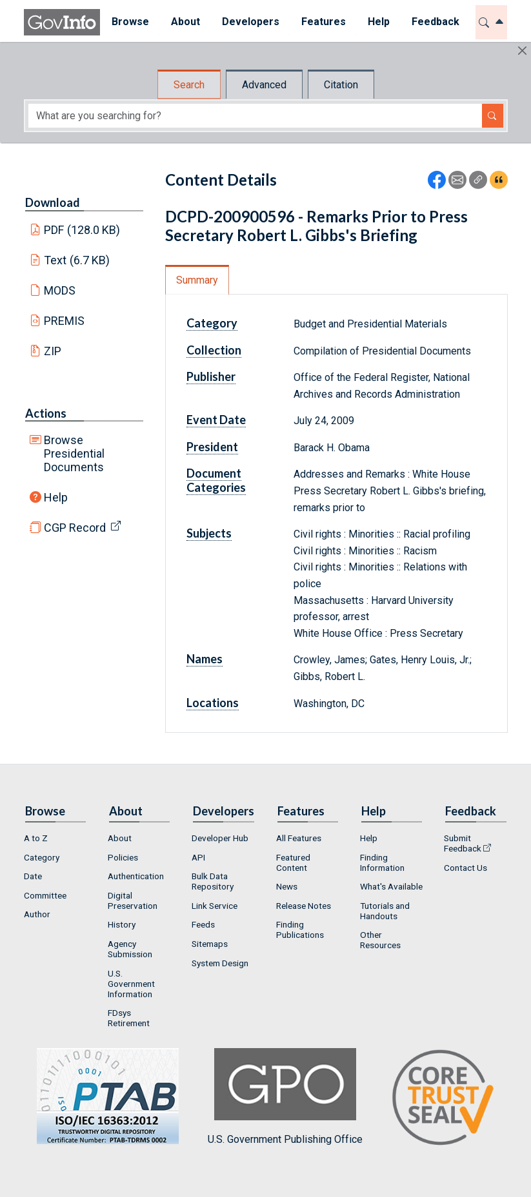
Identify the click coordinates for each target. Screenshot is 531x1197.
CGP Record (75, 527)
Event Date (216, 420)
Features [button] (323, 21)
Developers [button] (250, 21)
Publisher (210, 376)
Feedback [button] (435, 21)
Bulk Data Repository (213, 881)
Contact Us (465, 867)
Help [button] (378, 21)
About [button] (184, 21)
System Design (220, 963)
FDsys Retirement (129, 1017)
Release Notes (303, 905)
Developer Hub (220, 838)
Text (77, 260)
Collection (213, 350)
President (212, 447)
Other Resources (380, 939)
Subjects (209, 533)
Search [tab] (189, 85)
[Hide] (522, 50)
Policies (123, 857)
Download (52, 202)
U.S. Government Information (131, 983)
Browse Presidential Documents (74, 453)
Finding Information (382, 862)
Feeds (203, 924)
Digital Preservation (132, 900)
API (198, 857)
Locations (212, 703)
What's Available (391, 886)
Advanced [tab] (264, 85)
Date (33, 876)
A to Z (36, 838)
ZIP (52, 351)
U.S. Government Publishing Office (285, 1096)
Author (37, 914)
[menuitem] (129, 22)
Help (56, 497)
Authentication (136, 876)
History (121, 924)
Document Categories (216, 480)
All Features (298, 838)
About (120, 838)
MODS (59, 290)
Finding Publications (300, 929)
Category (211, 323)
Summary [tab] (197, 280)
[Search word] (255, 116)
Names (204, 659)
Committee (45, 895)
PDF (82, 230)
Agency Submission (130, 949)
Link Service (214, 905)
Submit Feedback (462, 843)
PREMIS (64, 320)
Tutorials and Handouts (385, 910)
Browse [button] (129, 21)
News (286, 886)
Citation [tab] (341, 85)
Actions (45, 413)
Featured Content (293, 862)
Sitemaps (210, 944)
